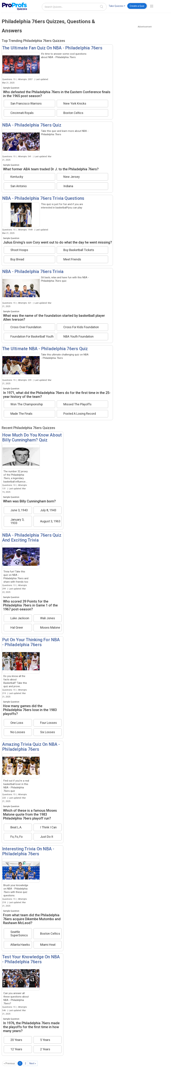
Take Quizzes (117, 6)
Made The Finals (21, 413)
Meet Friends (72, 259)
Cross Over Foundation (25, 327)
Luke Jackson (19, 618)
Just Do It (46, 836)
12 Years (16, 1049)
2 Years (45, 1049)
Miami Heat (48, 944)
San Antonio (18, 186)
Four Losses (48, 722)
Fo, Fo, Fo (16, 836)
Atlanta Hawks (20, 944)
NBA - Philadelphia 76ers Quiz (31, 125)
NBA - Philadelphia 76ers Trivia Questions (43, 198)
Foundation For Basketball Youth (32, 336)
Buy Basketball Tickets (78, 250)
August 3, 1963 (50, 521)
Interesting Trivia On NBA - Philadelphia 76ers (28, 851)
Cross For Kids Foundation (81, 327)
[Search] (101, 6)
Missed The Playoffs (77, 404)
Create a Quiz (137, 6)
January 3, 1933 (17, 521)
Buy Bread (17, 259)
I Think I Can (48, 827)
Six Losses (47, 732)
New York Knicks (74, 103)
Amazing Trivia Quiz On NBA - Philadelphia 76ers (31, 747)
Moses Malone (50, 627)
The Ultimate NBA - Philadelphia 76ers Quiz (45, 348)
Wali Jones (47, 618)
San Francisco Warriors (26, 103)
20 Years (16, 1040)
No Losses (17, 732)
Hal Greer (16, 627)
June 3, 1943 (19, 510)
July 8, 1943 (48, 510)
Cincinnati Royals (22, 113)
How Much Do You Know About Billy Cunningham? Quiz (32, 437)
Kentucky (16, 176)
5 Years (45, 1040)
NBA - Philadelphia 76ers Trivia (33, 271)
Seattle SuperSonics (19, 933)
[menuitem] (117, 6)
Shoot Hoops (19, 250)
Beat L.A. (16, 827)
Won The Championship (26, 404)
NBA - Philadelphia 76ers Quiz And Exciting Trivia (31, 538)
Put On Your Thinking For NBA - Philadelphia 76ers (31, 642)
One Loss (16, 722)
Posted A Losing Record (79, 413)
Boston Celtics (73, 113)
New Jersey (71, 176)
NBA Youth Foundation (78, 336)
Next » (32, 1063)
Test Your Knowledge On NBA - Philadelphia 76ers (31, 959)
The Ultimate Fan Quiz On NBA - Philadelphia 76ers (52, 47)
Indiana (68, 186)
